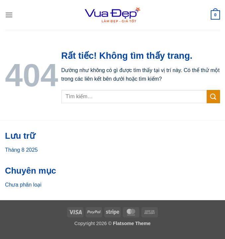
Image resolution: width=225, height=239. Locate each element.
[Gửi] (213, 96)
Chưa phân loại (23, 185)
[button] (9, 15)
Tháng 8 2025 (21, 150)
